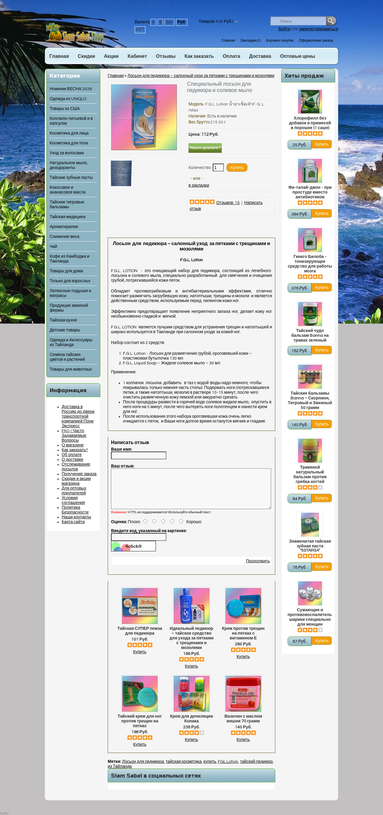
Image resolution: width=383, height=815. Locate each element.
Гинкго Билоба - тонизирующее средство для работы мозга (310, 264)
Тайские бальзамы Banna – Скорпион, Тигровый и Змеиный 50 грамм (310, 400)
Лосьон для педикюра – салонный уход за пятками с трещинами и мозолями (200, 76)
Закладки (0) (250, 41)
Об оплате (72, 455)
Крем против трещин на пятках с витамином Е (243, 641)
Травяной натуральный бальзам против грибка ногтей (309, 474)
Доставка (260, 56)
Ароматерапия (64, 227)
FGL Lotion (228, 769)
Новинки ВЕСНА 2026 (71, 89)
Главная (228, 41)
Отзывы (165, 56)
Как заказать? (75, 450)
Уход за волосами (67, 153)
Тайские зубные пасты (71, 178)
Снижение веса (64, 237)
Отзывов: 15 (228, 203)
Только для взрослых (70, 281)
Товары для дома (66, 271)
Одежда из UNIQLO (68, 99)
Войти (284, 29)
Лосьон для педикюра (143, 769)
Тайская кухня (63, 320)
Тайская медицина (68, 217)
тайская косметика (184, 769)
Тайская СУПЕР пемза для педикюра (139, 638)
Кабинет (137, 56)
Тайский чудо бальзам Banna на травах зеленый (310, 335)
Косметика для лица (69, 133)
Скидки (86, 56)
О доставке (72, 460)
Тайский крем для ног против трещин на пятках (140, 728)
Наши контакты (76, 517)
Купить (139, 659)
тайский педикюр (256, 769)
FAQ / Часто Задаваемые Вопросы (74, 436)
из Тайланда (120, 774)
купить (209, 769)
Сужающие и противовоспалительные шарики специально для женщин (310, 617)
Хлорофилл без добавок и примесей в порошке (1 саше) (310, 123)
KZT (140, 30)
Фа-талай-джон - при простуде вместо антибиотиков (310, 192)
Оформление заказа (316, 41)
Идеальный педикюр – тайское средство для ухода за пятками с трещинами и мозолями (191, 645)
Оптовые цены (297, 56)
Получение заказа (79, 474)
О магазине (73, 445)
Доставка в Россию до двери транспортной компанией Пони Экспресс (78, 416)
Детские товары (65, 330)
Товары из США (65, 109)
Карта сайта (73, 522)
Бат (169, 22)
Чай (53, 246)
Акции (111, 56)
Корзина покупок (280, 41)
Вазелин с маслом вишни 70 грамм (243, 726)
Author (4, 813)
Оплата (231, 56)
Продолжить (258, 568)
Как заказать (199, 56)
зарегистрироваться (318, 29)
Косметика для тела (69, 143)
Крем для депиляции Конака (191, 726)
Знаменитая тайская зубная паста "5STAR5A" (310, 546)
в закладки (199, 185)
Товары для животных (71, 369)
